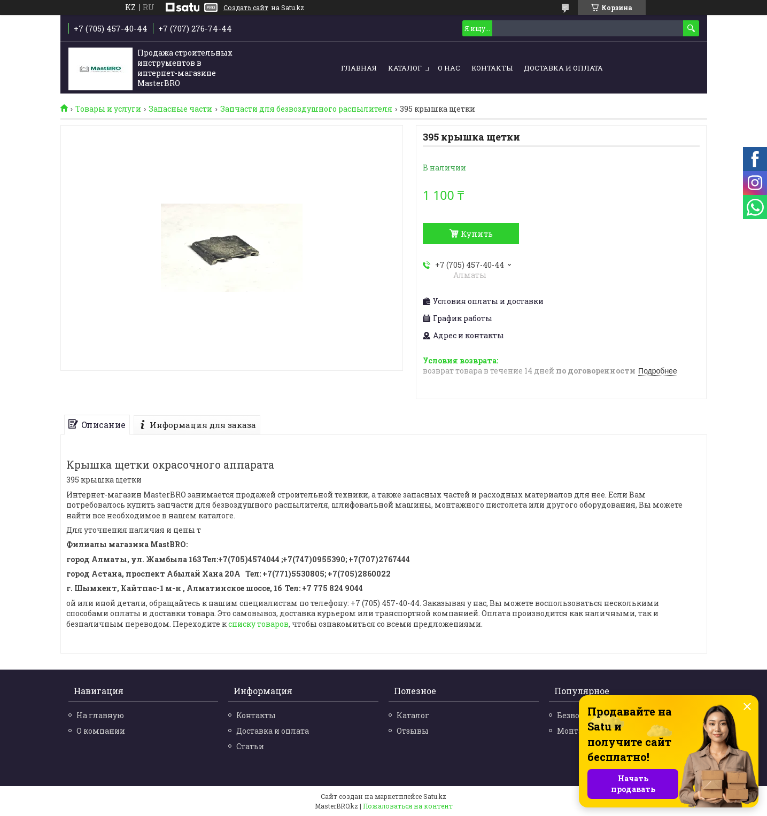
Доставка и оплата (563, 68)
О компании (100, 731)
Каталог (405, 68)
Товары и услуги (108, 109)
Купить (477, 233)
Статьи (250, 746)
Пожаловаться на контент (408, 806)
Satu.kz (434, 796)
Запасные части (180, 109)
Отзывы (413, 731)
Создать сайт (245, 7)
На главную (100, 715)
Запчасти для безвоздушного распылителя (306, 109)
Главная (359, 68)
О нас (449, 68)
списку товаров (258, 624)
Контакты (492, 68)
